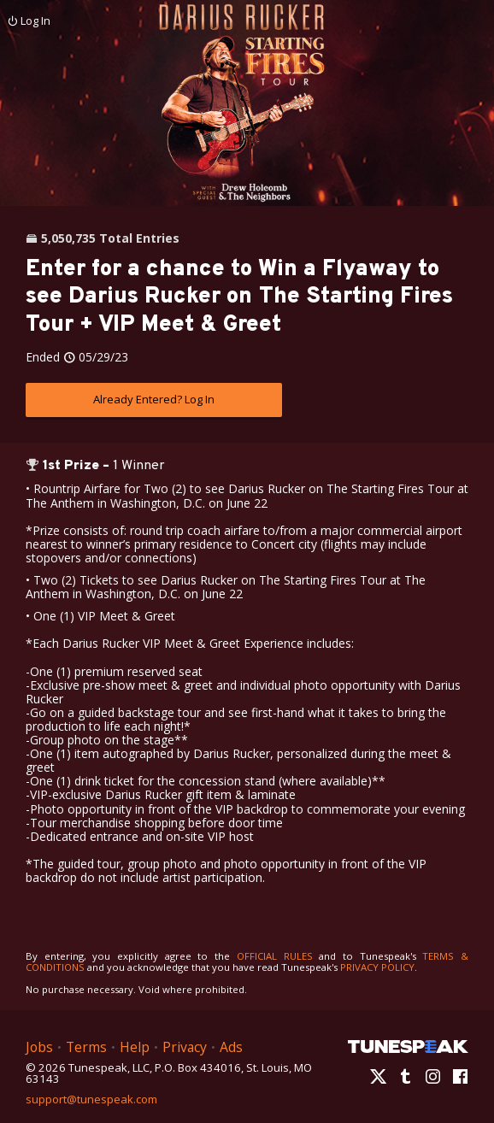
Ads (231, 1047)
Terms (86, 1047)
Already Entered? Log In (154, 399)
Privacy (184, 1047)
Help (135, 1047)
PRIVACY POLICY (377, 967)
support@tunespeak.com (91, 1098)
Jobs (39, 1047)
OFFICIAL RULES (275, 956)
